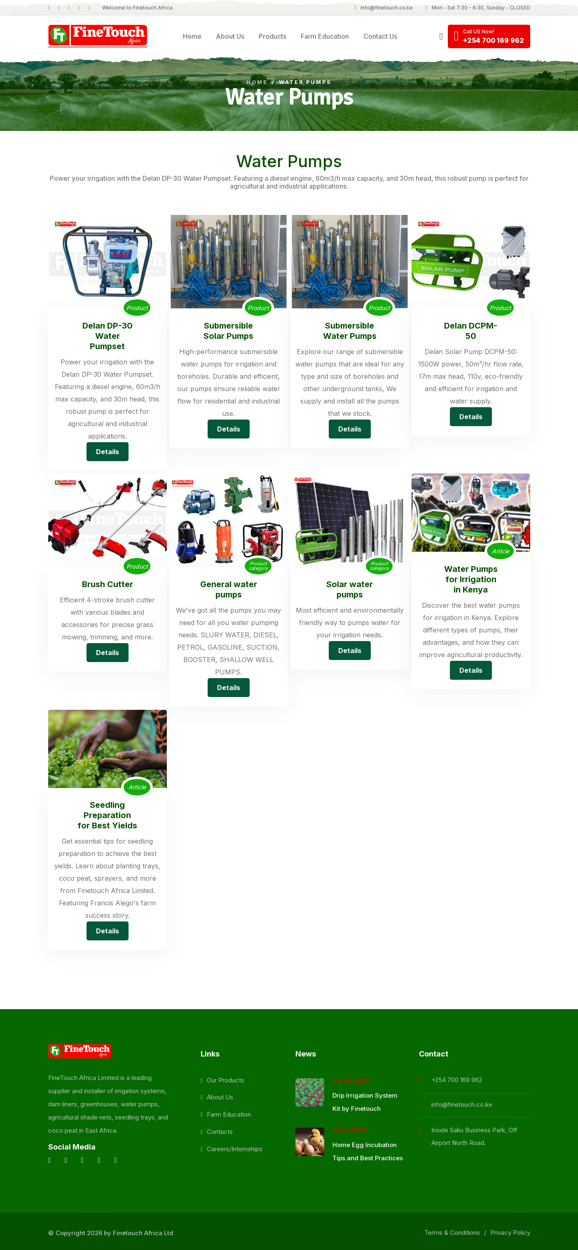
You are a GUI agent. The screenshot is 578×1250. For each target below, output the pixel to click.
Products (272, 36)
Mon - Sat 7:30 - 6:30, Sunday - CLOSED (477, 8)
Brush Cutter (107, 583)
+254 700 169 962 (456, 1076)
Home (192, 36)
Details (107, 450)
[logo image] (97, 36)
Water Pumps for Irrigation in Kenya (471, 577)
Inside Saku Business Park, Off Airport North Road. (474, 1133)
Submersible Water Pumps (350, 330)
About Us (230, 36)
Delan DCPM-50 (470, 330)
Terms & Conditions (452, 1230)
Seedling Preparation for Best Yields (107, 813)
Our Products (225, 1077)
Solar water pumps (349, 588)
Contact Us (380, 36)
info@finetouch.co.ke (383, 8)
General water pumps (228, 588)
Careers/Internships (234, 1146)
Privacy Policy (510, 1230)
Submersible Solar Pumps (229, 330)
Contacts (220, 1129)
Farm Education (325, 36)
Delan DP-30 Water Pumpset (107, 335)
